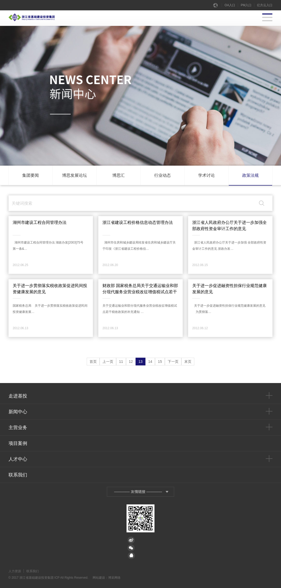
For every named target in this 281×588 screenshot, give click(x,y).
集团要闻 (30, 175)
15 (160, 361)
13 (140, 361)
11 (121, 361)
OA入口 (230, 5)
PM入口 (246, 5)
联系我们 (18, 474)
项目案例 (18, 443)
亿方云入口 (264, 5)
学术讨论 (206, 175)
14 (150, 361)
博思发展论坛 (74, 175)
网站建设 (99, 577)
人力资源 (15, 571)
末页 (187, 361)
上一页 (107, 361)
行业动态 (162, 175)
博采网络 (114, 577)
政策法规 (250, 175)
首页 (93, 361)
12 (131, 361)
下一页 (173, 361)
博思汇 (118, 175)
